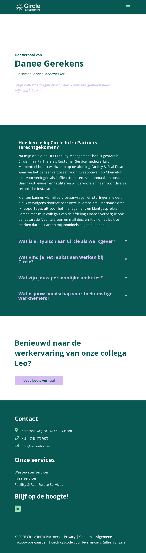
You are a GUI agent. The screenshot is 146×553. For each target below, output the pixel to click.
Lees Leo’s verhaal (39, 380)
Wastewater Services (32, 472)
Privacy (69, 536)
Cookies (85, 536)
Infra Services (26, 478)
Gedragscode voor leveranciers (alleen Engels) (88, 542)
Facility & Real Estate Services (39, 484)
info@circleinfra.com (36, 446)
